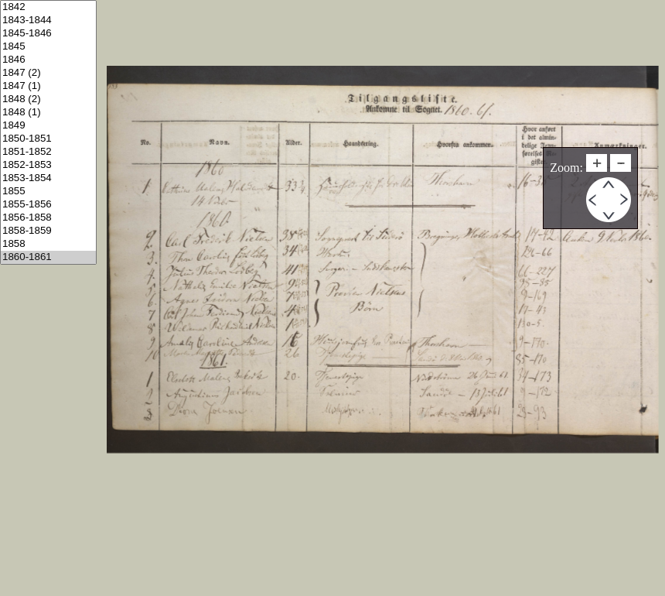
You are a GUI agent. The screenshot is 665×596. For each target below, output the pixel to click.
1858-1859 (48, 231)
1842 (48, 7)
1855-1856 (48, 204)
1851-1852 (48, 152)
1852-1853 (48, 165)
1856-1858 (48, 217)
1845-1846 (48, 33)
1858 (48, 244)
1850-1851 (48, 139)
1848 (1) (48, 112)
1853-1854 (48, 178)
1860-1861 (48, 257)
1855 (48, 191)
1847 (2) (48, 73)
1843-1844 (48, 20)
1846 (48, 60)
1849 (48, 125)
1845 (48, 46)
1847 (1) (48, 86)
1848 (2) (48, 99)
